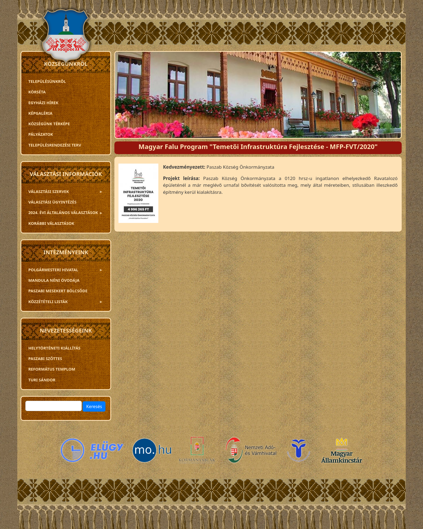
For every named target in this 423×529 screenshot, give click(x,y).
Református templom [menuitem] (51, 369)
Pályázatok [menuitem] (40, 134)
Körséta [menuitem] (37, 91)
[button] (138, 195)
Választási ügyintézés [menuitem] (52, 202)
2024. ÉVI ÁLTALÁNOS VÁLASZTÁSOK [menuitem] (64, 214)
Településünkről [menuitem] (47, 81)
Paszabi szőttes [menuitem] (45, 358)
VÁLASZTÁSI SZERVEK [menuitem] (64, 193)
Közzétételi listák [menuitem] (64, 303)
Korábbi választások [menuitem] (51, 223)
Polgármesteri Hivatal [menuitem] (64, 271)
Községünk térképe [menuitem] (49, 123)
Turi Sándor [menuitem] (41, 379)
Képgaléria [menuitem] (40, 113)
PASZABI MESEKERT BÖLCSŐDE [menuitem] (57, 290)
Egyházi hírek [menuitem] (43, 102)
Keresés (94, 406)
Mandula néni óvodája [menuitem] (54, 280)
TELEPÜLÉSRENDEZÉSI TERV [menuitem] (54, 145)
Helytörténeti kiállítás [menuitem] (54, 348)
